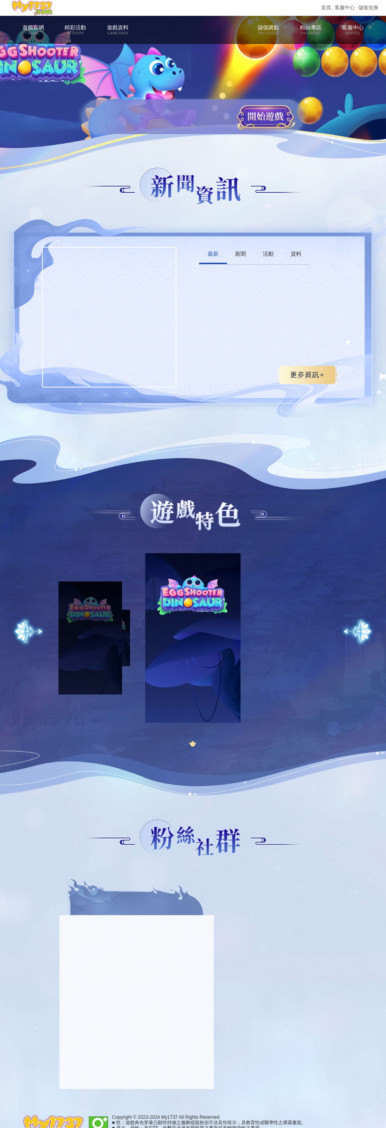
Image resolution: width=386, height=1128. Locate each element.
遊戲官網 (33, 30)
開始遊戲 (265, 116)
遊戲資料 (117, 30)
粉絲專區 (311, 30)
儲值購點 (268, 30)
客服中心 (345, 7)
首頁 (326, 7)
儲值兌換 (368, 7)
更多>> (307, 375)
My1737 (32, 8)
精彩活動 (75, 30)
